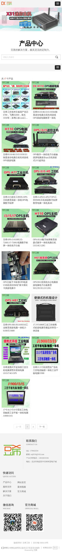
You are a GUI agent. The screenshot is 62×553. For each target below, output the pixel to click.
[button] (58, 4)
